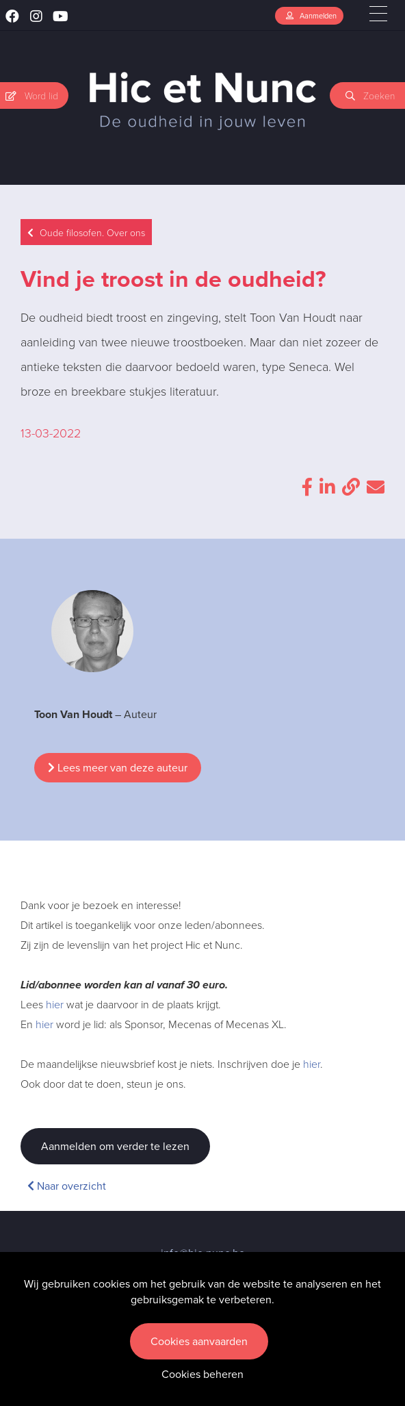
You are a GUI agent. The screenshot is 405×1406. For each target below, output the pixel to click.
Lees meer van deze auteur (117, 768)
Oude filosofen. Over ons (86, 232)
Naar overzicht (66, 1186)
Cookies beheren (202, 1374)
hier (55, 1004)
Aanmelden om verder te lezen (115, 1146)
